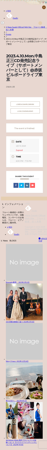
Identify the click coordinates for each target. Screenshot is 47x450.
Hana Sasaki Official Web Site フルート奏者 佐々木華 (35, 218)
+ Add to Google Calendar (25, 104)
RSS (8, 11)
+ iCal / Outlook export (25, 111)
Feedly (12, 18)
